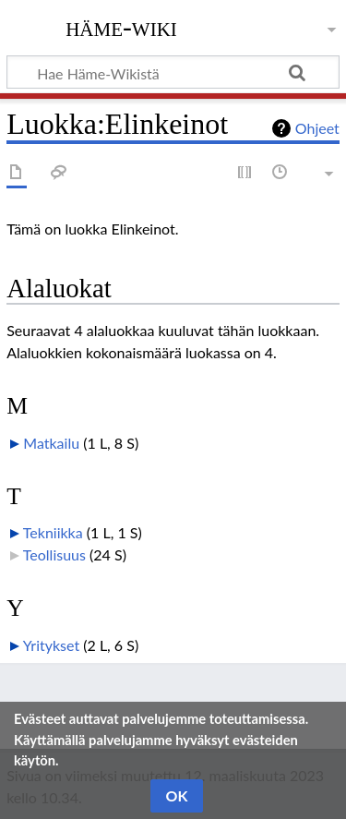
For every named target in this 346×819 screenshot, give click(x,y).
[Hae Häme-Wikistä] (173, 72)
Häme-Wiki (121, 27)
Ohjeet (317, 128)
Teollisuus (54, 554)
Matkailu (51, 443)
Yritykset (51, 645)
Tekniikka (53, 532)
